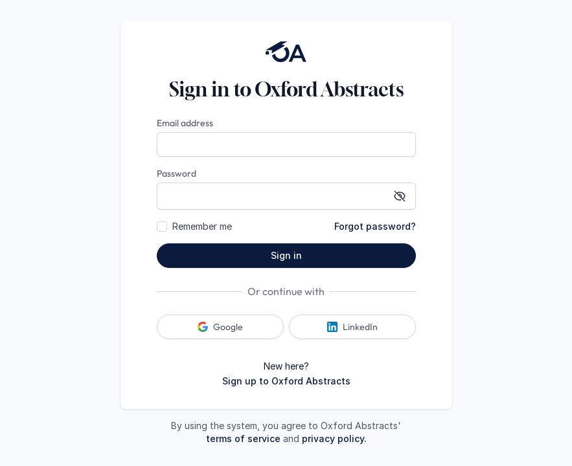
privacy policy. (334, 438)
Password (176, 173)
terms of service (243, 438)
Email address (185, 123)
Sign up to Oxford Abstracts (286, 380)
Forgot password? (375, 226)
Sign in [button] (286, 255)
